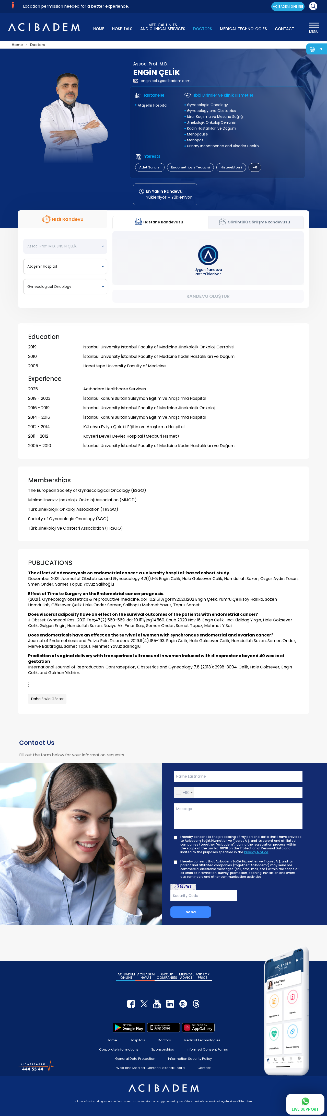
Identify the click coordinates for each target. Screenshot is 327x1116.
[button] (184, 792)
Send (191, 912)
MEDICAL (186, 976)
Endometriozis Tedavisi (190, 167)
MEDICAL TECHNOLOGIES (243, 28)
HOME (98, 28)
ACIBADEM (288, 6)
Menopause (197, 134)
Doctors (164, 1040)
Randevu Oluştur (208, 296)
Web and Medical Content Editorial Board (150, 1067)
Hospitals (137, 1040)
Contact (204, 1067)
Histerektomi (231, 167)
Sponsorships (162, 1049)
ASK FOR (202, 976)
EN (320, 49)
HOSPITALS (122, 28)
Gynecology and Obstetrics (211, 110)
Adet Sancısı (149, 167)
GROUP (167, 976)
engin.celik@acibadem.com (162, 81)
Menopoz (195, 140)
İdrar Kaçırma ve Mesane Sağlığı (215, 116)
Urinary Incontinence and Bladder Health (223, 146)
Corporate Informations (118, 1049)
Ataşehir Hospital (152, 105)
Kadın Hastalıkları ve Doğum (211, 128)
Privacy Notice (256, 852)
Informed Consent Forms (207, 1049)
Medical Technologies (202, 1040)
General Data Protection (135, 1058)
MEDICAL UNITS (162, 26)
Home (112, 1040)
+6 (255, 167)
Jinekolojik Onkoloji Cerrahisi (211, 122)
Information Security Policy (190, 1058)
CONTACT (284, 28)
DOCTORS (202, 28)
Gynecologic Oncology (207, 104)
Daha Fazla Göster (47, 698)
